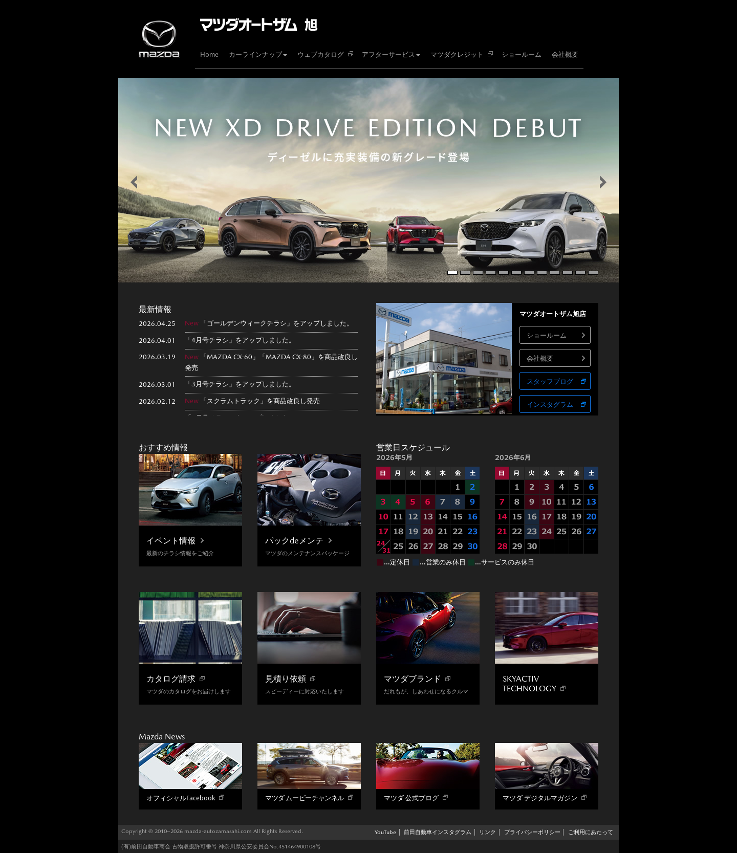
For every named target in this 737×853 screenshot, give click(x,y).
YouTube (385, 832)
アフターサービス (391, 54)
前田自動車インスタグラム (437, 832)
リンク (487, 832)
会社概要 (565, 54)
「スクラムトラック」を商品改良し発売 (260, 401)
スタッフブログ (550, 381)
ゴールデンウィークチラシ (247, 323)
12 (593, 273)
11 (580, 273)
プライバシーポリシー (532, 832)
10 (567, 273)
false (133, 182)
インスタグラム (550, 404)
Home (209, 54)
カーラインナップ (258, 54)
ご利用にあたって (590, 832)
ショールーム (521, 54)
